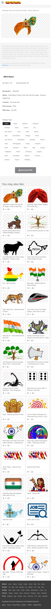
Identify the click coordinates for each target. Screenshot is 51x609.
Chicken (30, 587)
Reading (33, 593)
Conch (30, 584)
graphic (39, 151)
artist (6, 147)
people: (4, 590)
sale (6, 135)
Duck (42, 587)
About (4, 605)
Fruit (35, 596)
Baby (14, 590)
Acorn (9, 584)
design (42, 147)
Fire (39, 584)
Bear (13, 587)
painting (7, 127)
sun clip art (8, 131)
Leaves (20, 584)
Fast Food (30, 596)
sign (33, 147)
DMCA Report (9, 77)
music (28, 143)
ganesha (35, 123)
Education (44, 593)
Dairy (15, 596)
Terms (9, 605)
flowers (27, 155)
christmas (28, 151)
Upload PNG (37, 605)
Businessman (34, 590)
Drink (25, 596)
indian (6, 123)
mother (28, 590)
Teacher (16, 593)
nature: (4, 584)
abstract (24, 123)
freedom (37, 143)
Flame (43, 584)
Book (21, 593)
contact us (5, 65)
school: (4, 593)
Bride (18, 590)
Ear (45, 590)
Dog (39, 587)
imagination (20, 139)
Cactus (25, 584)
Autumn (15, 584)
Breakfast (9, 596)
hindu (17, 127)
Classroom (27, 593)
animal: (4, 587)
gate (6, 155)
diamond (16, 147)
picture (42, 139)
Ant (9, 587)
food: (4, 596)
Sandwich (45, 596)
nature (36, 131)
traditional (8, 151)
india (6, 143)
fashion (7, 159)
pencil (18, 151)
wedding (27, 159)
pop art (17, 159)
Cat (26, 587)
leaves (26, 127)
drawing (32, 139)
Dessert (20, 596)
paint (27, 131)
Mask (9, 590)
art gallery (16, 155)
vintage (27, 135)
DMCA (30, 605)
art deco (37, 155)
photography (17, 143)
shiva (15, 123)
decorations (16, 135)
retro (25, 147)
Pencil (38, 593)
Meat (39, 596)
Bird (17, 587)
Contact (23, 605)
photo (37, 135)
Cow (35, 587)
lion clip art (8, 139)
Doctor (41, 590)
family (22, 590)
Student (10, 593)
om (34, 127)
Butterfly (21, 587)
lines (18, 131)
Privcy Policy (16, 605)
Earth (35, 584)
